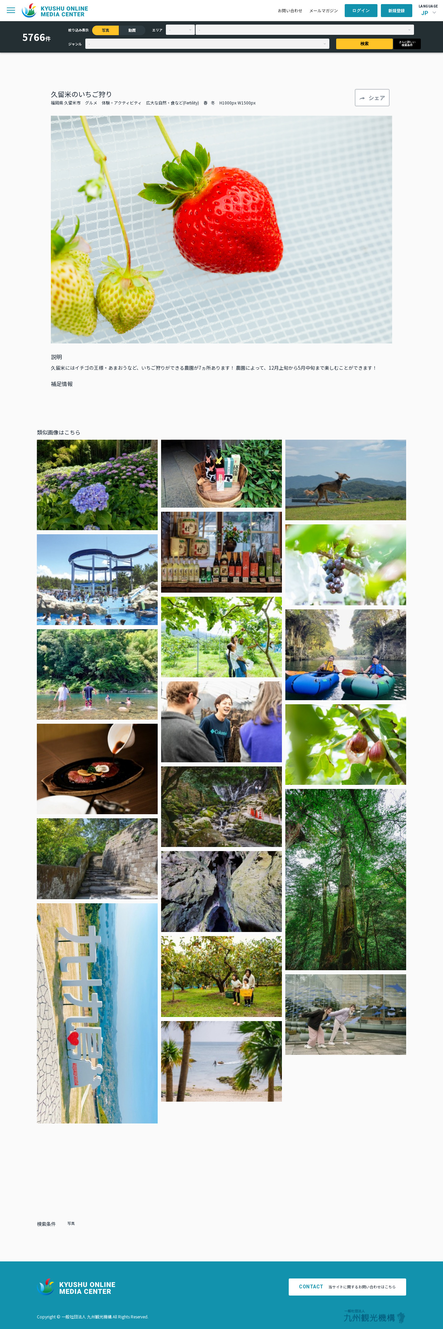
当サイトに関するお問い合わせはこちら (347, 1286)
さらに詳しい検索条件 (407, 44)
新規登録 (396, 10)
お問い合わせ (290, 10)
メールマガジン (323, 10)
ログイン (361, 10)
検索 (364, 43)
